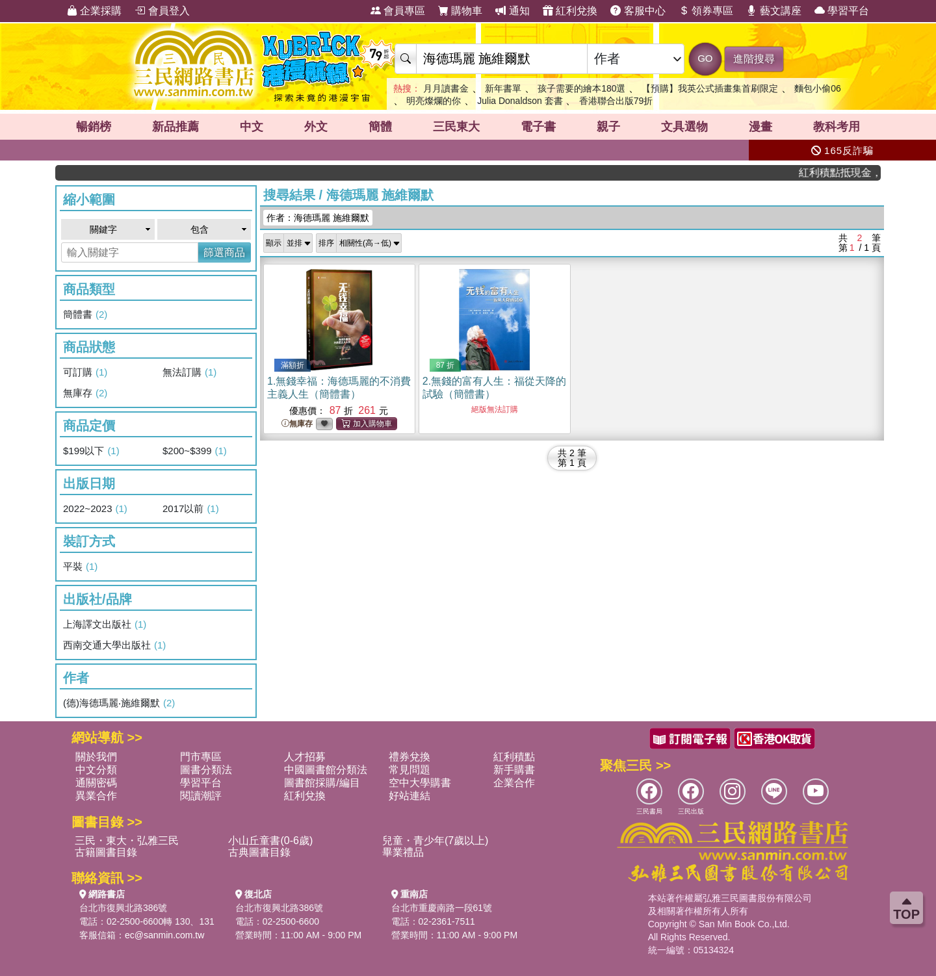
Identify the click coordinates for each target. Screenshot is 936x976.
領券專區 (706, 10)
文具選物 (684, 126)
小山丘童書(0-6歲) (270, 840)
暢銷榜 (93, 126)
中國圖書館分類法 (325, 769)
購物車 (460, 10)
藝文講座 (773, 10)
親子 (608, 126)
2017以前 (190, 509)
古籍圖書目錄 (106, 852)
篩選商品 (224, 252)
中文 (251, 126)
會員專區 (397, 10)
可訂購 (85, 372)
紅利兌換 (570, 10)
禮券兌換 (409, 756)
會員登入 (162, 10)
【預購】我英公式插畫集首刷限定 (710, 88)
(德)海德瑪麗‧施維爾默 (119, 703)
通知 (512, 10)
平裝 (80, 566)
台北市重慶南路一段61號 (442, 908)
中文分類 (96, 769)
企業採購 (94, 10)
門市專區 (201, 756)
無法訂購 (189, 372)
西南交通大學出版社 (114, 645)
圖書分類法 (206, 769)
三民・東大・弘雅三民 (127, 840)
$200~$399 (194, 451)
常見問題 (409, 769)
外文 (316, 126)
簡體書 (85, 314)
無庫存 (85, 393)
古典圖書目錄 (259, 852)
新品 (175, 126)
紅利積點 (514, 756)
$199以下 (91, 451)
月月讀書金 (446, 88)
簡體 (380, 126)
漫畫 (760, 126)
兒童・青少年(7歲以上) (435, 840)
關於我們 (96, 756)
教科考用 (836, 126)
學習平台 (841, 10)
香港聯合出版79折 (616, 101)
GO (704, 58)
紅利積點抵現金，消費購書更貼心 (846, 172)
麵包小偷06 (817, 88)
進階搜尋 (754, 58)
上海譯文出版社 (104, 624)
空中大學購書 (420, 782)
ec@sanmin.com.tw (164, 935)
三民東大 (456, 126)
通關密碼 (96, 782)
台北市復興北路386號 (123, 908)
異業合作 (96, 795)
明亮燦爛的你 (433, 101)
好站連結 (409, 795)
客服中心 (637, 10)
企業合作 (514, 782)
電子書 (538, 126)
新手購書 (514, 769)
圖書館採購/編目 (321, 782)
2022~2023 (95, 509)
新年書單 (503, 88)
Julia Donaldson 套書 (520, 101)
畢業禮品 (403, 852)
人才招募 (305, 756)
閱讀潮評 (201, 795)
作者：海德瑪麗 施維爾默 (317, 217)
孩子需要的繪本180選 (581, 88)
